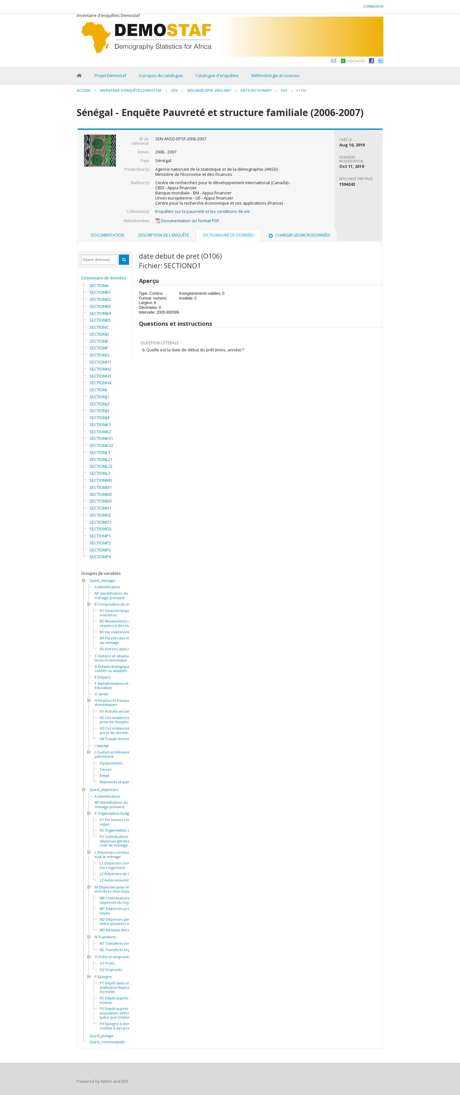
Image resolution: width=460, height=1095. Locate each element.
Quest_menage (102, 580)
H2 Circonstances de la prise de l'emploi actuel (120, 720)
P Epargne (103, 976)
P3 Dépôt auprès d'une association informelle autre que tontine (119, 1013)
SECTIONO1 (100, 522)
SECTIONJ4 (99, 417)
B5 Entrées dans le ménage (123, 649)
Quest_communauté (107, 1042)
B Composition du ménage (117, 604)
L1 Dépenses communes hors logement (121, 865)
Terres (105, 769)
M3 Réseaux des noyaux (120, 930)
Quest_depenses (103, 789)
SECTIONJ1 (99, 396)
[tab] (107, 235)
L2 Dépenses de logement (122, 874)
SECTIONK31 (101, 438)
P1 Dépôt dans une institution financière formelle (117, 987)
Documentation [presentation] (107, 235)
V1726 (301, 90)
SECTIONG (99, 354)
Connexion (373, 6)
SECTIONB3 (100, 306)
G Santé (101, 694)
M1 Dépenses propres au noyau (121, 910)
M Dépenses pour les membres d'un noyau (113, 889)
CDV (174, 90)
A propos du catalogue (161, 75)
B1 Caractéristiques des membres (120, 612)
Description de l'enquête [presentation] (163, 235)
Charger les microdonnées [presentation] (298, 235)
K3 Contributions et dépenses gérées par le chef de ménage (120, 841)
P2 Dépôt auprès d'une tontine (119, 1000)
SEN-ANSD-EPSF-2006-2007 (209, 90)
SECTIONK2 (100, 431)
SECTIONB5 (100, 320)
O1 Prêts (107, 963)
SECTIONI (98, 389)
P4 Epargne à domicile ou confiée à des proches (121, 1025)
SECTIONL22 (100, 466)
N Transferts (105, 937)
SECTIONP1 (100, 535)
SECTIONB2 (100, 299)
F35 (284, 90)
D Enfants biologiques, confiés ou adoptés (113, 668)
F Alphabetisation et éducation (111, 685)
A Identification (107, 587)
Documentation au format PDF (187, 220)
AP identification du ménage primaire (111, 595)
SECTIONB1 (100, 292)
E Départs (103, 677)
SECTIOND (99, 334)
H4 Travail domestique (119, 739)
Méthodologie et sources (275, 75)
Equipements (111, 763)
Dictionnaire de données (103, 278)
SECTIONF (98, 347)
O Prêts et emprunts (112, 957)
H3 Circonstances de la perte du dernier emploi (121, 730)
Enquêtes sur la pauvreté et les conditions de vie (202, 211)
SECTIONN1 (100, 508)
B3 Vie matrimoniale (117, 632)
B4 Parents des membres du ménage (121, 640)
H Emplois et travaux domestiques (112, 702)
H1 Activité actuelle (116, 711)
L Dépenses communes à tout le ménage (116, 854)
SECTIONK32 (101, 445)
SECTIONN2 (100, 515)
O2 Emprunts (111, 969)
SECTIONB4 (100, 313)
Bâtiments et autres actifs (121, 782)
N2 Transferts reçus (116, 950)
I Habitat (102, 746)
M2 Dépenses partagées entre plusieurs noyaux (120, 921)
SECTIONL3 (99, 473)
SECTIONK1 (100, 424)
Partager (356, 61)
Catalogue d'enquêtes (217, 75)
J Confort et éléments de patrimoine (116, 754)
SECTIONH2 (100, 369)
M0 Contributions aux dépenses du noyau (118, 900)
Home (79, 75)
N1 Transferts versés (117, 943)
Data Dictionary (256, 90)
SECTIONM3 (100, 501)
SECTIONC (99, 327)
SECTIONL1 (99, 452)
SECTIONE (98, 341)
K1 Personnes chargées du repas (122, 821)
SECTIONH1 (100, 361)
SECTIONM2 (100, 494)
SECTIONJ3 (99, 410)
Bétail (104, 775)
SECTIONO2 (100, 528)
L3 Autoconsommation (119, 880)
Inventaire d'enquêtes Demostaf (131, 90)
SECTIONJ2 (99, 403)
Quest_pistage (101, 1036)
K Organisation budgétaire (117, 813)
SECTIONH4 (100, 382)
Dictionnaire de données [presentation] (228, 235)
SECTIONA (99, 285)
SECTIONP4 (100, 556)
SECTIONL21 (100, 459)
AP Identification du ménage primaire (111, 804)
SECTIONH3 (100, 376)
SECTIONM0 (100, 480)
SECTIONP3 (100, 549)
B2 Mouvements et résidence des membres (121, 623)
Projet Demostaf (110, 75)
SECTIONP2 (100, 542)
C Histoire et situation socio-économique (113, 658)
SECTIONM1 (100, 487)
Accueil (84, 90)
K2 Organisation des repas (122, 830)
